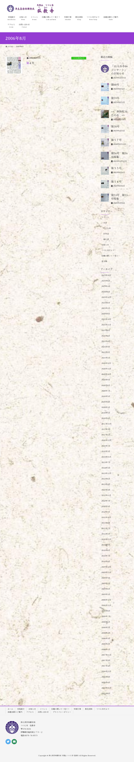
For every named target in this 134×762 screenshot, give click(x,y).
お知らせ (105, 245)
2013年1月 (106, 490)
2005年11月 (106, 688)
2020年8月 (106, 385)
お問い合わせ (43, 712)
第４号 (30, 63)
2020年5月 (106, 396)
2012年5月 (106, 506)
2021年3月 (106, 347)
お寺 (105, 223)
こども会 (107, 228)
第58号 (115, 126)
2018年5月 (106, 413)
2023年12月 (106, 297)
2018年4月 (106, 418)
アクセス (30, 712)
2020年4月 (106, 402)
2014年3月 (106, 468)
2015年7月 (106, 462)
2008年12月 (106, 600)
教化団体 (88, 709)
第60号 (115, 84)
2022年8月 (106, 314)
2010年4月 (106, 561)
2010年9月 (106, 545)
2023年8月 (106, 303)
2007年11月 (106, 655)
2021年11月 (106, 325)
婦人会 (106, 239)
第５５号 (116, 168)
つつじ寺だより (78, 58)
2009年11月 (106, 572)
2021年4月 (106, 341)
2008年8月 (106, 611)
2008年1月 (106, 649)
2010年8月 (106, 550)
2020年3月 (106, 407)
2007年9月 (106, 660)
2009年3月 (106, 594)
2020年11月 (106, 369)
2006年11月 (106, 671)
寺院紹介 (20, 709)
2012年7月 (106, 501)
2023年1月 (106, 308)
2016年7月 (106, 446)
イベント (105, 217)
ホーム (10, 709)
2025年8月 (106, 281)
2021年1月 (106, 358)
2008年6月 (106, 622)
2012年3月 (106, 512)
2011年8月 (106, 523)
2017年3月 (106, 429)
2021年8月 (106, 330)
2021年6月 (106, 336)
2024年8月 (106, 292)
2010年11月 (106, 539)
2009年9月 (106, 578)
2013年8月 (106, 479)
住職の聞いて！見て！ (111, 256)
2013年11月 (106, 473)
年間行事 (77, 709)
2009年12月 (106, 567)
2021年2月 (106, 352)
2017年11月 (106, 424)
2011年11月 (106, 517)
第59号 (115, 98)
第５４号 (116, 181)
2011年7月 (106, 528)
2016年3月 (106, 451)
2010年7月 (106, 556)
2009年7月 (106, 583)
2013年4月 (106, 484)
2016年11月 (106, 440)
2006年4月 (106, 682)
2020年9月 (106, 380)
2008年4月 (106, 633)
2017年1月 (106, 435)
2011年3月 (106, 534)
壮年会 (106, 234)
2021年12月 (106, 319)
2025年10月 (106, 275)
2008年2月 (106, 644)
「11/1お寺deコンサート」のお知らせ (119, 70)
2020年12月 (106, 363)
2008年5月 (106, 627)
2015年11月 (106, 457)
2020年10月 (106, 374)
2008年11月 (106, 605)
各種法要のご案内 (15, 712)
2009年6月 (106, 589)
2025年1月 (106, 286)
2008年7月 (106, 616)
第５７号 (116, 140)
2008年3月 (106, 638)
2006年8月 (106, 677)
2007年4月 (106, 666)
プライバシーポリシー (62, 712)
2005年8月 (106, 693)
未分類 (104, 261)
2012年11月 (106, 495)
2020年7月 (106, 391)
